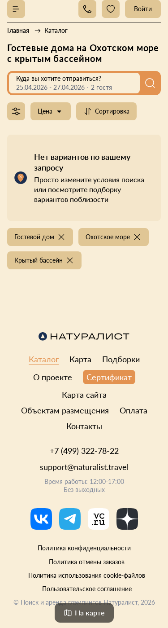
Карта (80, 359)
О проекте (52, 377)
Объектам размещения (65, 410)
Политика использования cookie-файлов (86, 575)
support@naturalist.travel (84, 467)
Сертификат (109, 377)
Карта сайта (84, 395)
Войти (143, 9)
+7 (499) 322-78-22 (84, 451)
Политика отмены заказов (87, 562)
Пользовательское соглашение (87, 589)
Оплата (133, 410)
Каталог (44, 359)
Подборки (121, 359)
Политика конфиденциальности (84, 548)
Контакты (84, 426)
